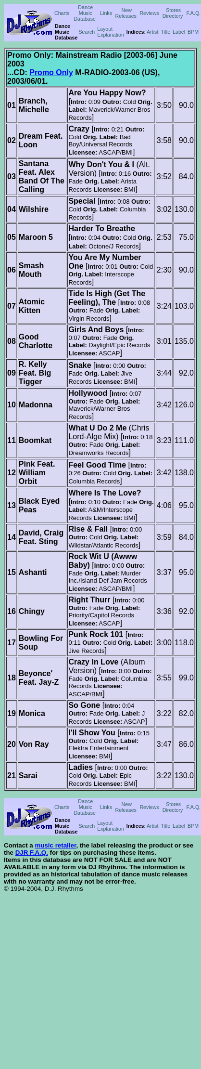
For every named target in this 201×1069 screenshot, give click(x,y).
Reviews (149, 13)
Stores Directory (173, 13)
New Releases (125, 13)
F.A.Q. (194, 13)
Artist (152, 32)
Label (179, 32)
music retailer (55, 845)
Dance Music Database (85, 13)
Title (165, 32)
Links (106, 13)
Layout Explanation (110, 32)
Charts (61, 13)
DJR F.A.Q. (31, 852)
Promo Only (51, 72)
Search (86, 32)
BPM (193, 32)
